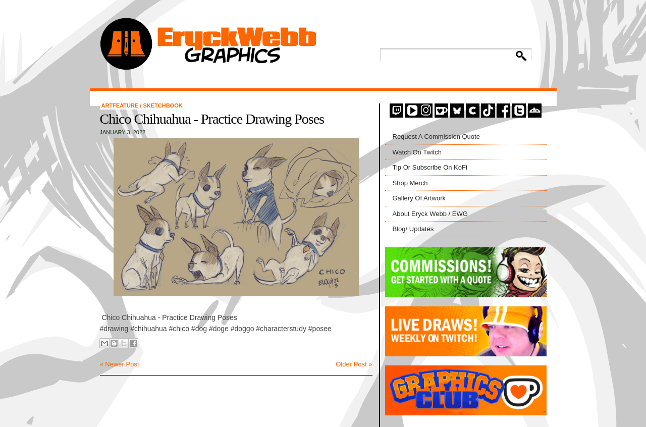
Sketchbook (162, 105)
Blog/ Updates (413, 229)
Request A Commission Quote (436, 136)
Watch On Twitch (417, 152)
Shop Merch (410, 183)
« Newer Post (119, 364)
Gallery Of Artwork (419, 198)
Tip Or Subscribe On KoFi (430, 167)
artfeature (120, 105)
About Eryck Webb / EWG (430, 214)
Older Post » (354, 364)
